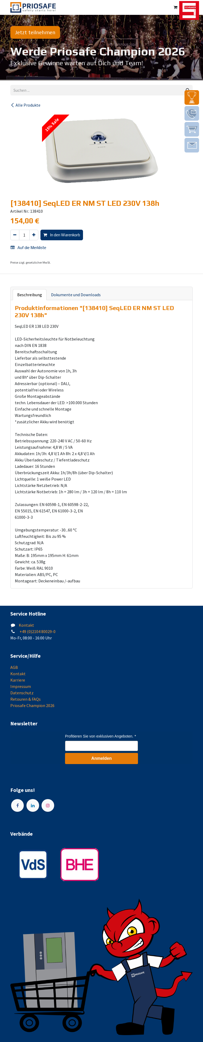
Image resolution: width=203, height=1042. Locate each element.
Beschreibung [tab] (29, 294)
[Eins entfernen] (14, 235)
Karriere (17, 680)
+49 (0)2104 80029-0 (37, 631)
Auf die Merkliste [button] (28, 247)
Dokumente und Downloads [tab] (76, 294)
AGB (14, 667)
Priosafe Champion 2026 (32, 705)
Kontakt (26, 625)
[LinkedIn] (32, 805)
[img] (191, 97)
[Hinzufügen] (33, 235)
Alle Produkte (25, 105)
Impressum (20, 686)
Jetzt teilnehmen (35, 32)
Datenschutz (22, 692)
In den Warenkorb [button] (61, 235)
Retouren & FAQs (25, 699)
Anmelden (101, 758)
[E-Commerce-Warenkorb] (175, 7)
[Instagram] (47, 805)
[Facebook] (17, 805)
